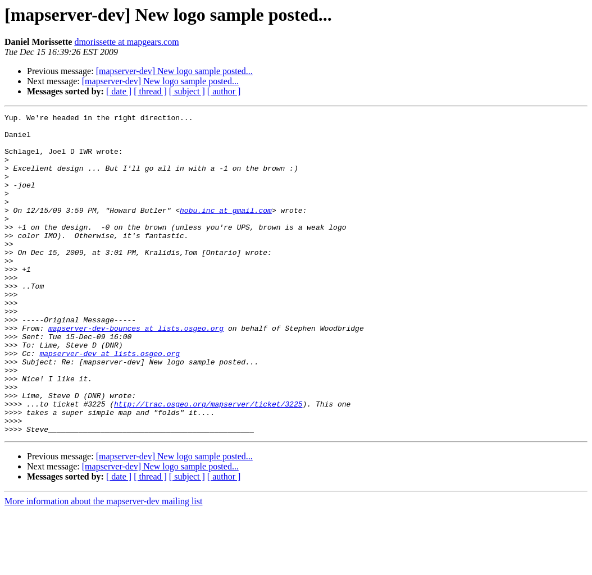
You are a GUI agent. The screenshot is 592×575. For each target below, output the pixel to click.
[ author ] (224, 91)
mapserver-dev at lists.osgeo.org (109, 402)
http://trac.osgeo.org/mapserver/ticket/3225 (208, 463)
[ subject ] (187, 91)
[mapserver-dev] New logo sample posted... (174, 71)
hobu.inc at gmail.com (226, 230)
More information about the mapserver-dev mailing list (103, 565)
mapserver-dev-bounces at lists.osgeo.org (136, 372)
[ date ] (118, 91)
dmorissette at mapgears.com (126, 42)
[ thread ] (150, 91)
